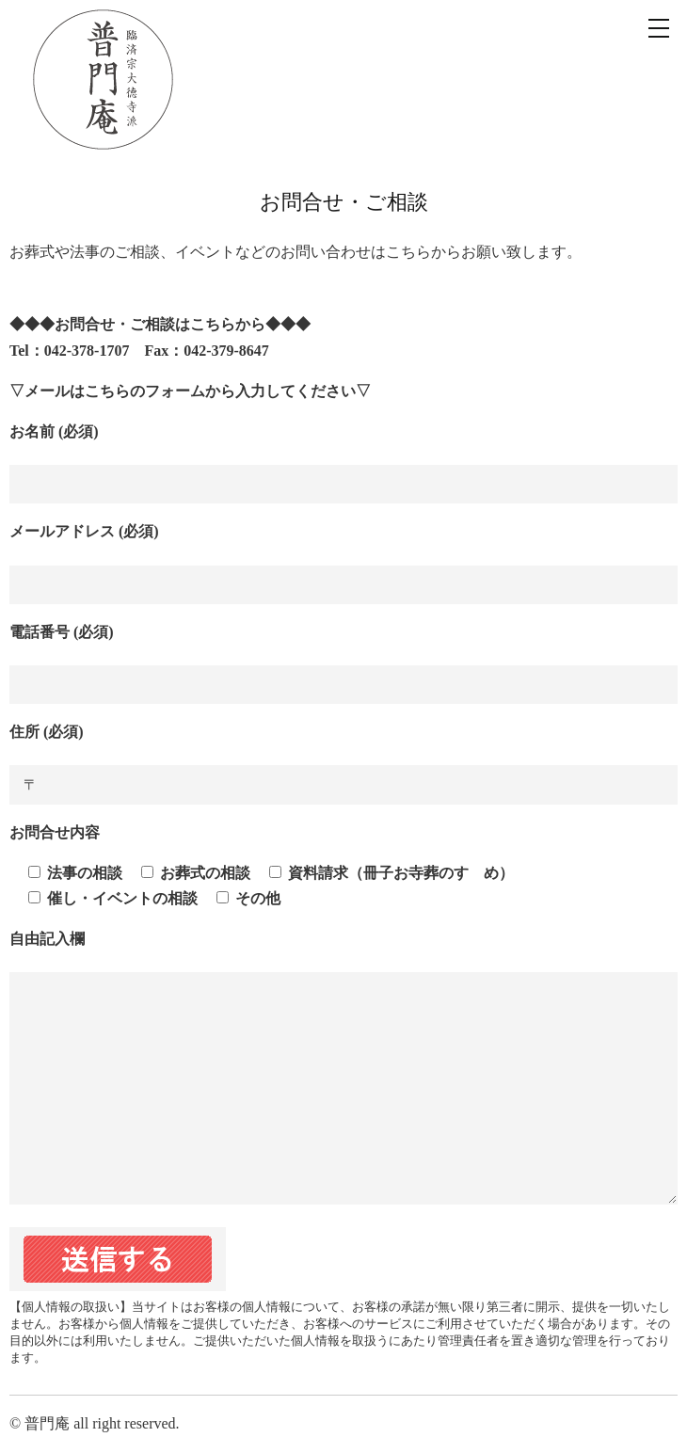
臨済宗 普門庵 (103, 80)
